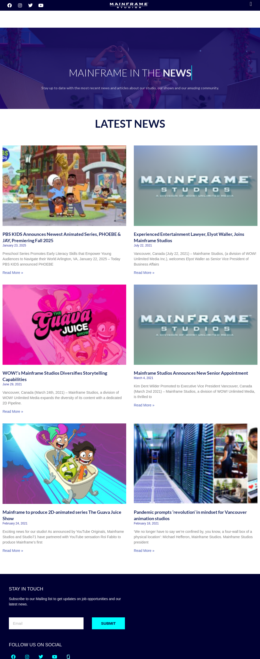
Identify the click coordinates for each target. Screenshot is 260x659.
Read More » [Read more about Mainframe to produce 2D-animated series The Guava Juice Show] (13, 523)
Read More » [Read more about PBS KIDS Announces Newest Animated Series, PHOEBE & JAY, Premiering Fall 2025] (13, 245)
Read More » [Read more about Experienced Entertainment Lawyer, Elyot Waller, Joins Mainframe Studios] (144, 245)
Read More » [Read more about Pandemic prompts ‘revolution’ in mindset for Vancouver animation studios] (144, 523)
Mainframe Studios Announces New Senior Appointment (191, 345)
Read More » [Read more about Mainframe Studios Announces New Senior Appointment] (144, 377)
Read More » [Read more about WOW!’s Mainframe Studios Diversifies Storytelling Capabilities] (13, 384)
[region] (130, 40)
